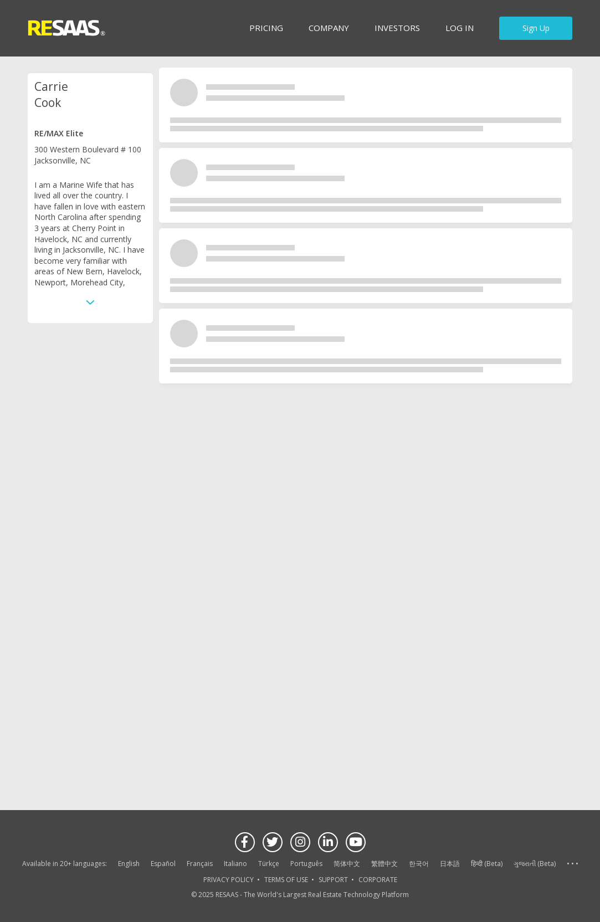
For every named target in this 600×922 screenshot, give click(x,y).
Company (329, 27)
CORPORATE (377, 879)
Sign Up (536, 28)
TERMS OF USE (286, 879)
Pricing (266, 27)
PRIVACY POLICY (228, 879)
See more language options (572, 864)
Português (306, 863)
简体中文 (347, 863)
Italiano (235, 863)
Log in (459, 27)
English (129, 863)
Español (163, 863)
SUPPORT (333, 879)
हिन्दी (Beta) (486, 863)
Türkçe (268, 863)
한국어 (419, 863)
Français (200, 863)
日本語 (450, 863)
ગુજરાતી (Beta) (535, 863)
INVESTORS (397, 27)
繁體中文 (384, 863)
